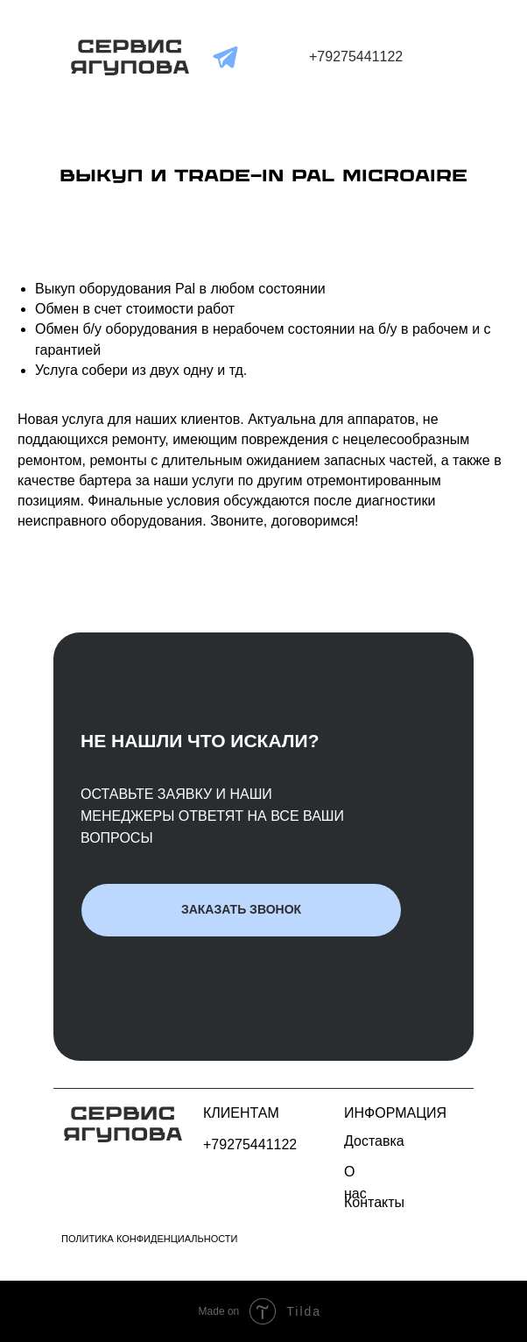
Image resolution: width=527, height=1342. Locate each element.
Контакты (374, 1202)
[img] (130, 56)
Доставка (374, 1141)
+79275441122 (356, 56)
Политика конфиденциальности (149, 1238)
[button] (241, 910)
